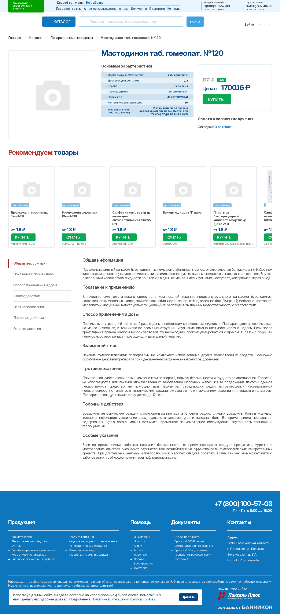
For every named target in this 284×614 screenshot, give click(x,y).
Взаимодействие (27, 297)
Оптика (17, 539)
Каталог (53, 21)
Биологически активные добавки (36, 556)
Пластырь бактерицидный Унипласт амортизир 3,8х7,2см (230, 218)
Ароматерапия (22, 527)
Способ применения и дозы (35, 286)
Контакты (173, 9)
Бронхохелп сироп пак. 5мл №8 (29, 214)
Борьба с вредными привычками (35, 544)
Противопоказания (28, 307)
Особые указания (27, 329)
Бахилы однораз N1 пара (182, 212)
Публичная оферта (188, 527)
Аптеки (123, 9)
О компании (157, 9)
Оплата (139, 556)
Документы (139, 9)
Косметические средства (31, 550)
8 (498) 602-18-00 (259, 6)
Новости (140, 533)
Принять (187, 597)
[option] (31, 207)
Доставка (141, 567)
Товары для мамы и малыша (89, 556)
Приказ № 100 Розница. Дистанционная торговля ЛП (193, 538)
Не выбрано (95, 3)
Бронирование (144, 561)
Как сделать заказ (68, 9)
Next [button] (272, 207)
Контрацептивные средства (90, 544)
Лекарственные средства (31, 533)
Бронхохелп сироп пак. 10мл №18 (80, 214)
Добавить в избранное (206, 73)
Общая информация (30, 264)
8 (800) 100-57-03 (217, 6)
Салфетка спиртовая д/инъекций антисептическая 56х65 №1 (131, 218)
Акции (138, 539)
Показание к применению (33, 275)
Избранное (48, 172)
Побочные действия (29, 318)
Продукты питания (82, 527)
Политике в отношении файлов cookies (123, 599)
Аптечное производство (100, 9)
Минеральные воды (83, 550)
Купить (217, 100)
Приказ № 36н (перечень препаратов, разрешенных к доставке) (195, 556)
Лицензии (141, 550)
